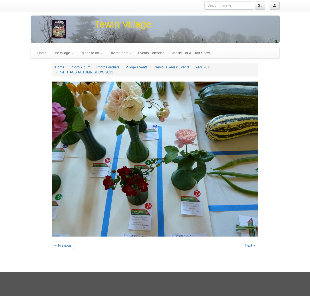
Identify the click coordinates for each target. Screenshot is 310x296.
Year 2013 (203, 67)
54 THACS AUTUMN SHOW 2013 (86, 72)
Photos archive (107, 67)
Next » (250, 245)
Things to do (91, 53)
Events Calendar (151, 53)
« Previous (63, 245)
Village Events (137, 67)
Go (260, 5)
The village (63, 53)
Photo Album (80, 67)
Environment (120, 53)
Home (42, 53)
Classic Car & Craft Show (190, 53)
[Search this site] (229, 6)
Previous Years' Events (171, 67)
